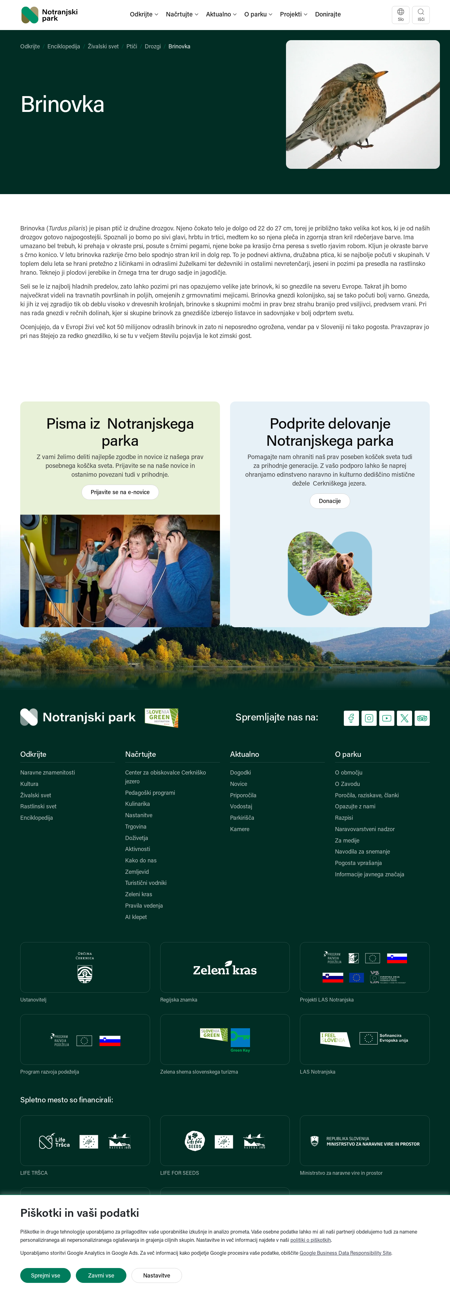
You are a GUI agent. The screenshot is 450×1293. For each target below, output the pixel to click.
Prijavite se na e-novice (120, 493)
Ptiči (131, 47)
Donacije (330, 502)
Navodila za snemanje (362, 852)
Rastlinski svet (38, 807)
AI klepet (136, 918)
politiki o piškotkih (310, 1240)
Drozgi (153, 47)
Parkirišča (242, 818)
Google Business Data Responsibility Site (345, 1253)
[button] (145, 15)
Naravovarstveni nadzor (365, 830)
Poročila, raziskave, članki (367, 796)
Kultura (29, 784)
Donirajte (328, 15)
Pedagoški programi (150, 793)
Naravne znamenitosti (47, 773)
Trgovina (136, 827)
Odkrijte (30, 47)
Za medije (347, 841)
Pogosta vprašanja (358, 864)
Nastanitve (138, 816)
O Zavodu (347, 784)
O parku (348, 755)
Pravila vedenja (144, 906)
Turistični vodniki (146, 883)
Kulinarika (137, 804)
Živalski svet (103, 47)
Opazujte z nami (355, 807)
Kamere (239, 830)
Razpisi (344, 818)
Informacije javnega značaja (369, 875)
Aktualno (244, 755)
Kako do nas (141, 861)
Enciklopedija (63, 47)
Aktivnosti (137, 850)
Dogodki (240, 773)
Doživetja (136, 839)
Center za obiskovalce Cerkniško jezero (165, 777)
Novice (238, 784)
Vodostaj (241, 807)
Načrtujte (140, 755)
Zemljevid (137, 872)
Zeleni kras (138, 895)
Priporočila (243, 796)
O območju (348, 773)
